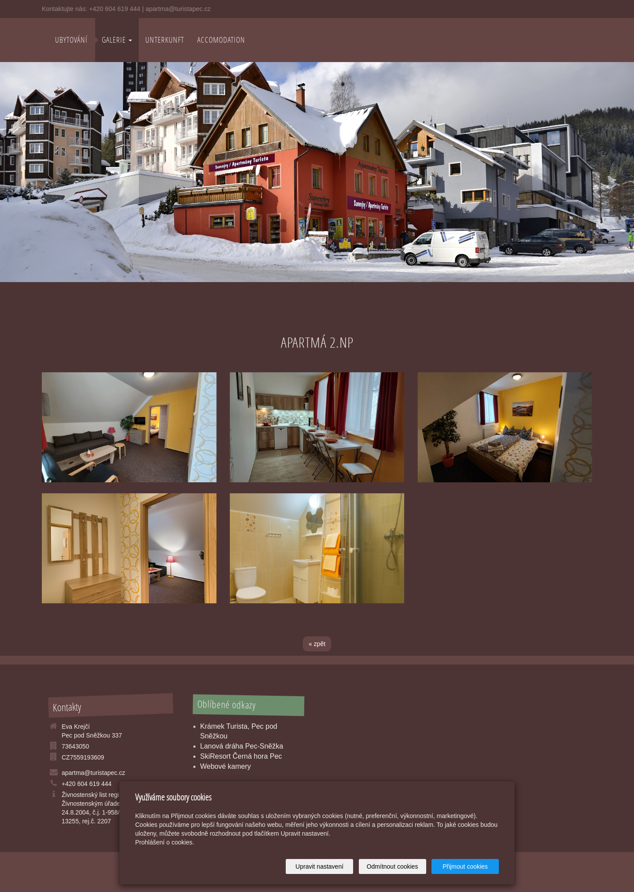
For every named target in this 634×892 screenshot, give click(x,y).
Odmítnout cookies (392, 866)
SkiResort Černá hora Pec (241, 756)
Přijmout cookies (465, 866)
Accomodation (221, 40)
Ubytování (71, 40)
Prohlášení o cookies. (164, 842)
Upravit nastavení (319, 866)
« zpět (317, 643)
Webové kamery (225, 766)
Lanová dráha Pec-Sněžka (242, 746)
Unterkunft (164, 40)
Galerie (117, 40)
